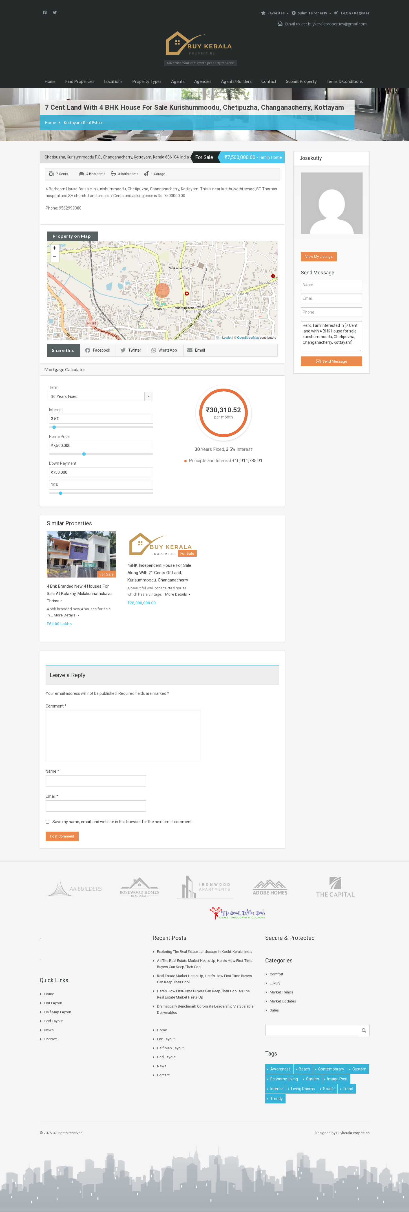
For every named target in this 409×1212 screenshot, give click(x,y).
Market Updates (283, 1001)
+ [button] (54, 248)
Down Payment (62, 463)
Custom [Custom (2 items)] (359, 1069)
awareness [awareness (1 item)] (280, 1069)
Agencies (202, 81)
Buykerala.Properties (353, 1133)
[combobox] (101, 396)
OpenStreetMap (248, 337)
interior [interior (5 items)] (276, 1089)
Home (50, 81)
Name (52, 771)
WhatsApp (164, 350)
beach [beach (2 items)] (304, 1069)
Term (54, 387)
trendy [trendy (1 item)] (276, 1098)
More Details (66, 615)
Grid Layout (53, 1021)
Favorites (273, 13)
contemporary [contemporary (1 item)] (331, 1069)
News (49, 1030)
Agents (178, 81)
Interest (56, 409)
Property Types (147, 81)
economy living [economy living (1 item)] (284, 1079)
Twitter (130, 350)
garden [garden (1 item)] (312, 1079)
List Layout (53, 1003)
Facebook (97, 350)
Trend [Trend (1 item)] (348, 1089)
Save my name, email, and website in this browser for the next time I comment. (122, 821)
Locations (113, 81)
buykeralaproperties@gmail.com (337, 24)
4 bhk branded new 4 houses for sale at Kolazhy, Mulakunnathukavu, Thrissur (79, 593)
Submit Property (309, 13)
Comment (56, 706)
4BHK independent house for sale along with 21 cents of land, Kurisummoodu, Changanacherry (159, 573)
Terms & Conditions (344, 81)
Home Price (59, 436)
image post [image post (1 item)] (337, 1079)
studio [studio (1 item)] (329, 1089)
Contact (269, 81)
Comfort (276, 974)
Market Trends (281, 992)
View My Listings (319, 256)
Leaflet (226, 337)
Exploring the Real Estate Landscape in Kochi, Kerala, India (204, 951)
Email (196, 350)
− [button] (54, 257)
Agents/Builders (236, 81)
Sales (274, 1010)
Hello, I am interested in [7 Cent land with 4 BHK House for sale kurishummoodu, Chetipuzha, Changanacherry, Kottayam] (331, 336)
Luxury (275, 983)
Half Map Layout (57, 1012)
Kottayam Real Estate (83, 122)
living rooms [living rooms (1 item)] (303, 1089)
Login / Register (352, 13)
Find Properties (79, 81)
